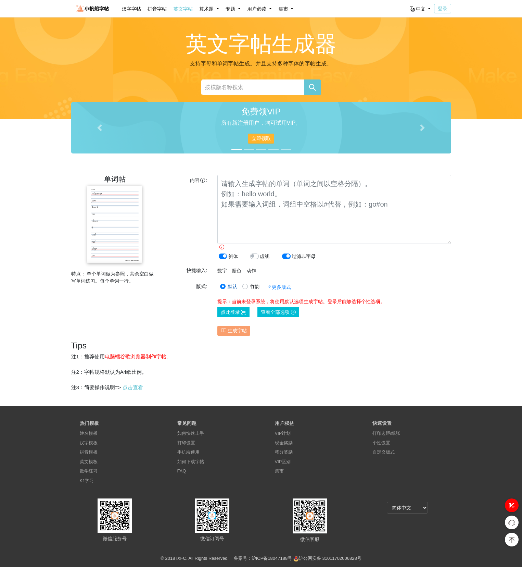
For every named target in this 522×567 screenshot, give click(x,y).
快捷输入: (197, 270)
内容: (198, 180)
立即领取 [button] (261, 138)
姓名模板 (89, 433)
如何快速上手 (190, 433)
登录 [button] (442, 8)
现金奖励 (284, 442)
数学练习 (89, 470)
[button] (512, 505)
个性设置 (381, 442)
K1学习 (87, 480)
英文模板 (89, 461)
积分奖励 (284, 452)
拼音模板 (89, 452)
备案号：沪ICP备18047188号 (263, 558)
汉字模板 (89, 442)
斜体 (233, 256)
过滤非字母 (304, 256)
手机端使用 (188, 452)
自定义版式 (383, 452)
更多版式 (279, 287)
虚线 (264, 256)
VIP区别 (283, 461)
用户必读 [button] (257, 9)
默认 (232, 286)
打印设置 (186, 442)
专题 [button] (231, 9)
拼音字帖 (157, 9)
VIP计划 (283, 433)
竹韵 (254, 286)
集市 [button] (284, 9)
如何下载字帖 (190, 461)
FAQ (181, 470)
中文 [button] (418, 9)
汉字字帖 (131, 9)
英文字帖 (183, 9)
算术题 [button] (207, 9)
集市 (279, 470)
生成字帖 (234, 330)
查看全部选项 (278, 312)
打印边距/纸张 (386, 433)
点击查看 (133, 387)
